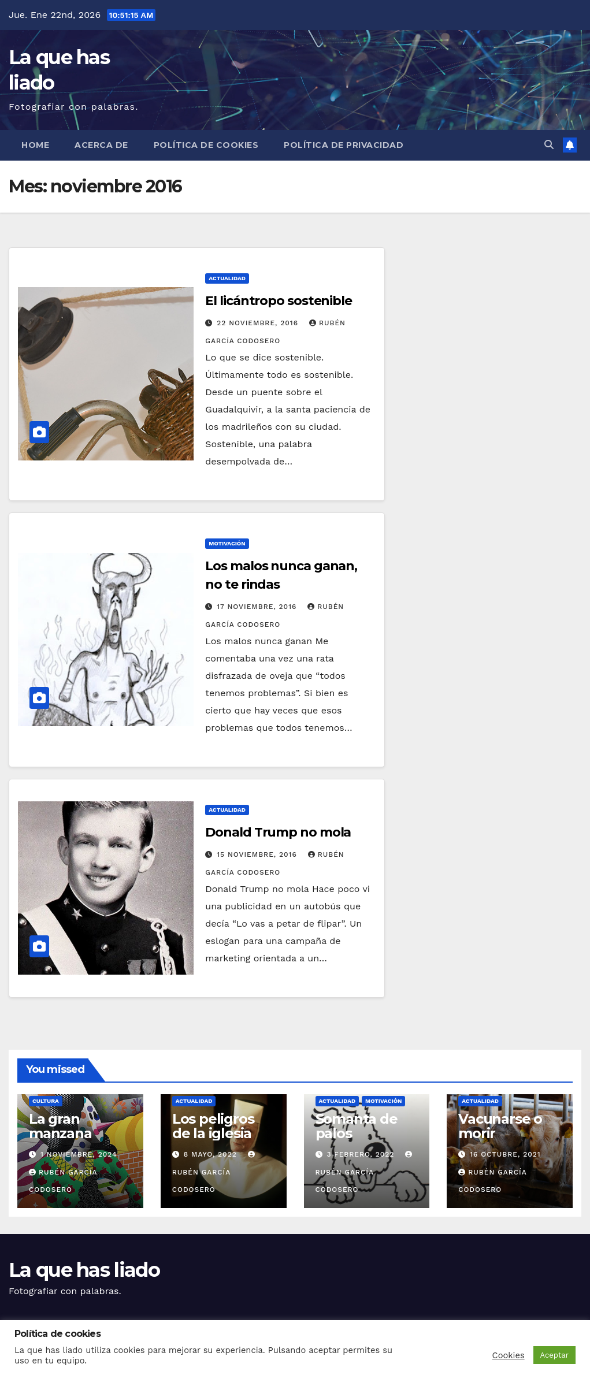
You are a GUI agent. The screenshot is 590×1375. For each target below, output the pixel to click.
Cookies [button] (508, 1355)
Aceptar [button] (554, 1355)
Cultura (45, 1101)
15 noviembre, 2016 (258, 854)
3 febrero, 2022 (361, 1154)
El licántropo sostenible (278, 301)
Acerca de (101, 145)
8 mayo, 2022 (212, 1154)
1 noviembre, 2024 (78, 1154)
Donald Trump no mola (278, 832)
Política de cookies (206, 145)
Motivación (227, 543)
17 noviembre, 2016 (258, 607)
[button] (549, 144)
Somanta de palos (357, 1126)
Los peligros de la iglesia (213, 1126)
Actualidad (227, 278)
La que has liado (84, 1270)
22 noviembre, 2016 (259, 323)
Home (35, 145)
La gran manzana (60, 1126)
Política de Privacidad (343, 145)
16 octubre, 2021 (505, 1154)
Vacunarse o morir (500, 1126)
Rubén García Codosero (215, 1172)
